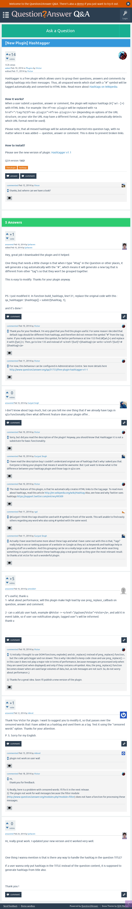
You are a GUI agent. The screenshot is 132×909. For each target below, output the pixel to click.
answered (9, 244)
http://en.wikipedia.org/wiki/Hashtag (65, 492)
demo (80, 3)
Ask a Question (60, 30)
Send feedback (10, 906)
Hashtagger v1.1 (61, 152)
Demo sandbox (28, 906)
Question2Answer (89, 906)
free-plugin (11, 168)
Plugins (29, 68)
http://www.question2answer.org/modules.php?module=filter (41, 796)
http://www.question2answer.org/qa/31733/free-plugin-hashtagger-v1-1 (49, 369)
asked (7, 68)
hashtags (23, 168)
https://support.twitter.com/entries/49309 (40, 496)
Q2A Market (123, 906)
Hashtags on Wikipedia (103, 86)
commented (12, 185)
